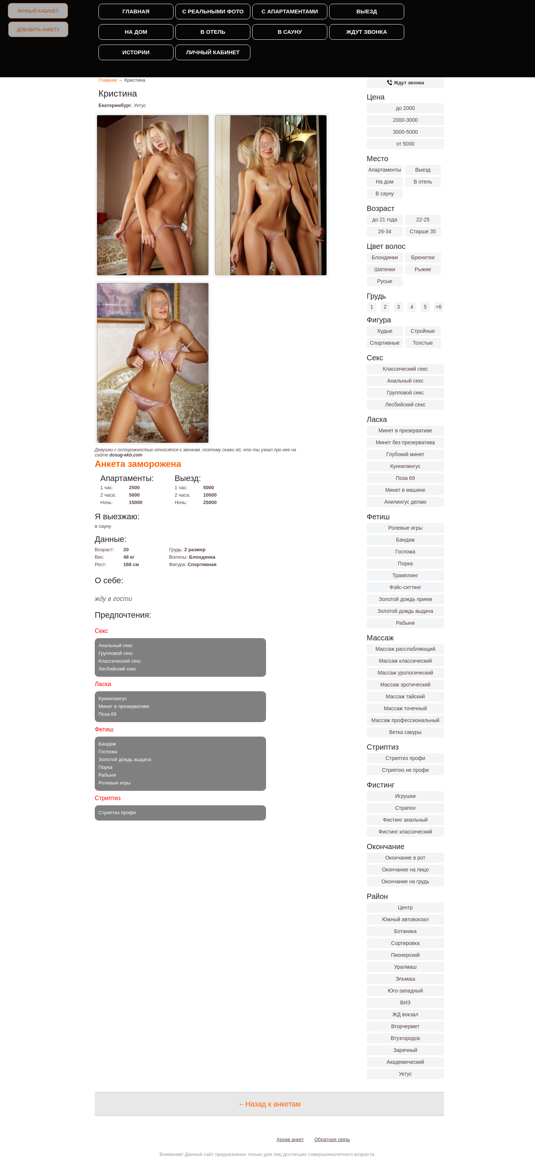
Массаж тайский (405, 696)
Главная (136, 11)
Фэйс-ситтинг (405, 587)
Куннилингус (405, 466)
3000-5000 (405, 132)
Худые (385, 331)
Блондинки (385, 257)
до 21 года (385, 219)
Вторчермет (405, 1026)
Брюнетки (423, 257)
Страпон (405, 808)
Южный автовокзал (405, 919)
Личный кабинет (37, 11)
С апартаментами (290, 11)
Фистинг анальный (405, 820)
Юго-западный (405, 991)
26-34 (385, 231)
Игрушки (405, 796)
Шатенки (384, 269)
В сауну (290, 32)
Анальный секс (405, 381)
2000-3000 (405, 120)
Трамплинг (405, 575)
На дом (136, 32)
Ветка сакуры (405, 732)
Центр (405, 907)
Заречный (405, 1050)
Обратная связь (332, 1139)
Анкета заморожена (138, 464)
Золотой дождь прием (405, 599)
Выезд (366, 11)
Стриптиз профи (405, 758)
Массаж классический (405, 661)
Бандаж (405, 540)
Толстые (423, 343)
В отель (212, 32)
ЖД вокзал (405, 1014)
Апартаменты (385, 170)
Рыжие (423, 269)
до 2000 (405, 108)
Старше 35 (423, 231)
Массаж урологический (405, 673)
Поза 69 (405, 478)
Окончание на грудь (405, 881)
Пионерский (405, 955)
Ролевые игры (405, 528)
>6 (439, 307)
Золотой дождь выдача (405, 611)
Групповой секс (405, 393)
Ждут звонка (366, 32)
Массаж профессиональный (405, 720)
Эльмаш (405, 979)
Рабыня (405, 623)
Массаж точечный (405, 708)
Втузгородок (405, 1038)
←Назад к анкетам (269, 1104)
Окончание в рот (405, 858)
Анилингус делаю (405, 502)
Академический (405, 1062)
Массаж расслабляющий (405, 649)
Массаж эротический (405, 685)
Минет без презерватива (405, 442)
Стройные (423, 331)
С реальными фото (212, 11)
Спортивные (384, 343)
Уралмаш (405, 967)
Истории (135, 52)
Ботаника (405, 931)
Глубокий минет (405, 454)
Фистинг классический (405, 832)
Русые (384, 281)
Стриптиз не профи (405, 770)
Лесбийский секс (405, 404)
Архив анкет (290, 1139)
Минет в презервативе (405, 430)
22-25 (422, 219)
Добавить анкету (38, 29)
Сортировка (405, 943)
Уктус (405, 1074)
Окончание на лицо (405, 870)
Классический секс (405, 369)
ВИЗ (405, 1003)
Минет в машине (405, 490)
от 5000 (405, 144)
